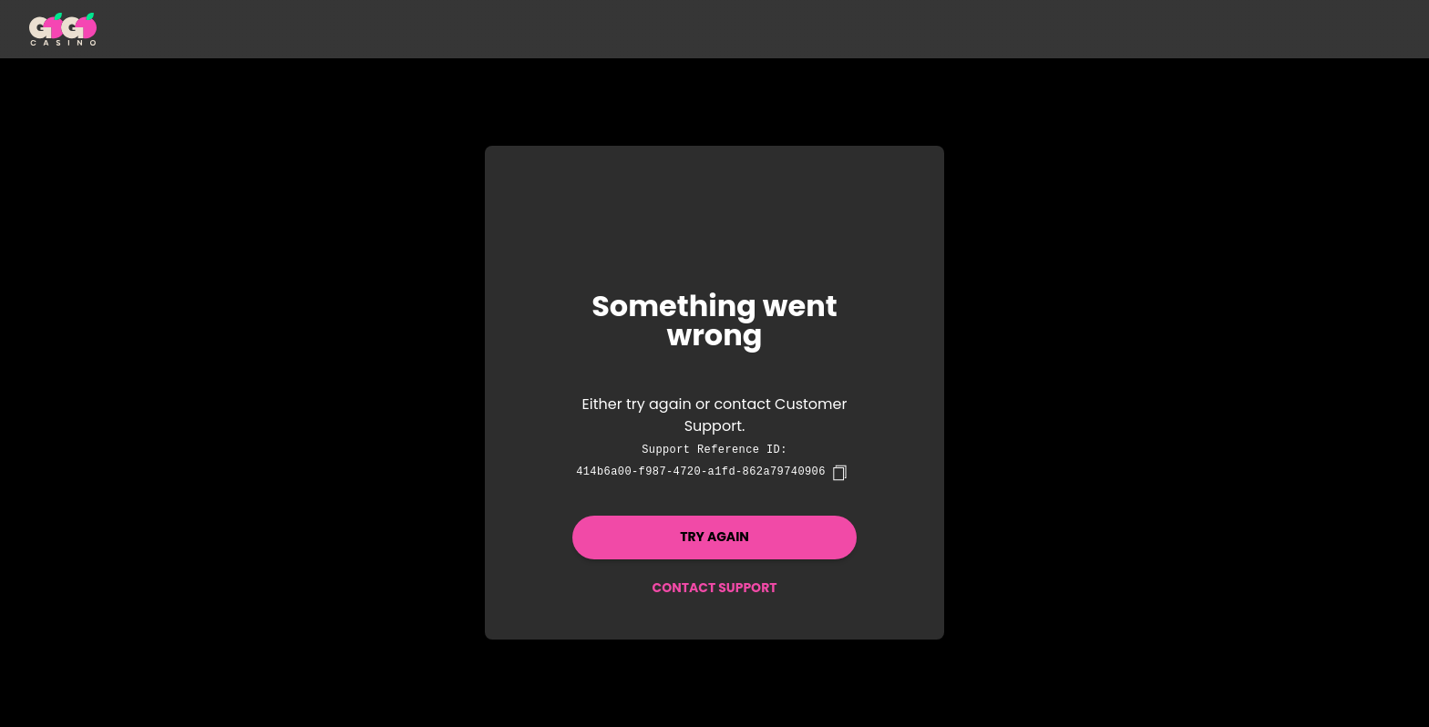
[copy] (839, 472)
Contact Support (714, 588)
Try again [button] (714, 536)
